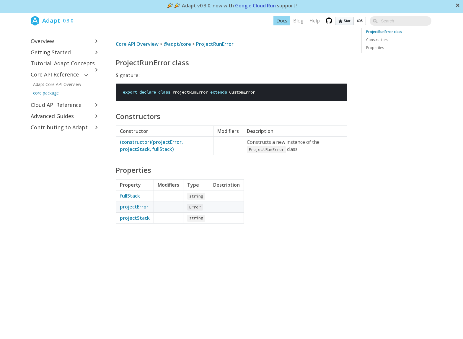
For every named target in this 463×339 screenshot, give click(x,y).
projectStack (135, 218)
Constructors (377, 39)
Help (328, 20)
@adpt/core (177, 44)
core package (46, 93)
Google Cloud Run (255, 6)
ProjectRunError (215, 44)
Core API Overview (137, 44)
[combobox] (407, 21)
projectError (134, 206)
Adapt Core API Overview (57, 84)
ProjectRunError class (384, 31)
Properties (375, 47)
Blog (312, 20)
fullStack (130, 196)
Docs (295, 20)
